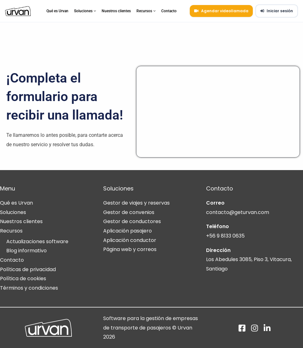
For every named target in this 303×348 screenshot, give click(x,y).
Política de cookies (23, 278)
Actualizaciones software (37, 241)
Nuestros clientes (116, 11)
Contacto (169, 11)
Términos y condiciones (29, 288)
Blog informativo (26, 250)
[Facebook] (242, 328)
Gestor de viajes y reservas (136, 202)
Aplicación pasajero (127, 230)
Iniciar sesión (276, 10)
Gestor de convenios (128, 212)
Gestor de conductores (132, 221)
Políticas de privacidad (28, 269)
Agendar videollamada (221, 10)
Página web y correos (130, 249)
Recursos (146, 11)
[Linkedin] (267, 328)
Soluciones (85, 11)
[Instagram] (254, 328)
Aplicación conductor (129, 240)
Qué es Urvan (57, 11)
